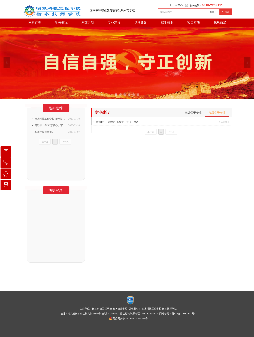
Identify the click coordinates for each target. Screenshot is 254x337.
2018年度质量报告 (44, 132)
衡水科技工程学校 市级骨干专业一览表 (117, 122)
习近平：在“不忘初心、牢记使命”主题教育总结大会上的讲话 (50, 125)
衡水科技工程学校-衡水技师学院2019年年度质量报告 (50, 119)
